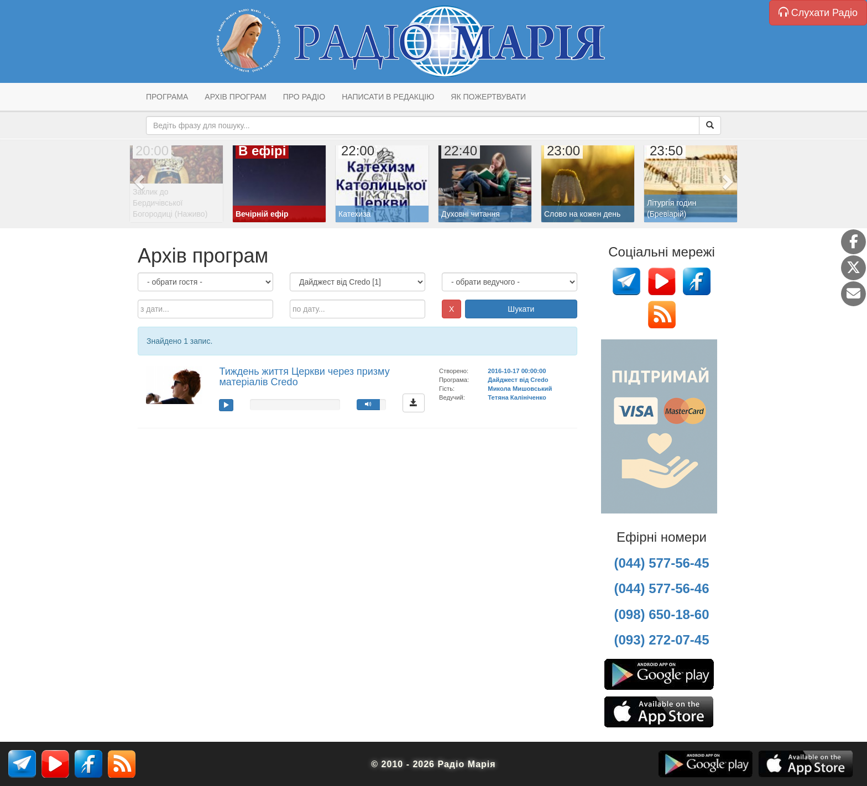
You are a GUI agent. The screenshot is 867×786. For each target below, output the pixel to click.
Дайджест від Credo (518, 379)
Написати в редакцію (388, 96)
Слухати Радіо (818, 12)
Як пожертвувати (488, 96)
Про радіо (304, 96)
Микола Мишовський (520, 388)
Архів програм (235, 96)
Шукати (521, 309)
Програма (167, 96)
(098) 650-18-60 (661, 614)
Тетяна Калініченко (517, 397)
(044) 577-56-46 (661, 588)
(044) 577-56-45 (661, 563)
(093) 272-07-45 (661, 639)
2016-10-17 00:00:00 (517, 371)
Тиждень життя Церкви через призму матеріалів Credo (304, 377)
